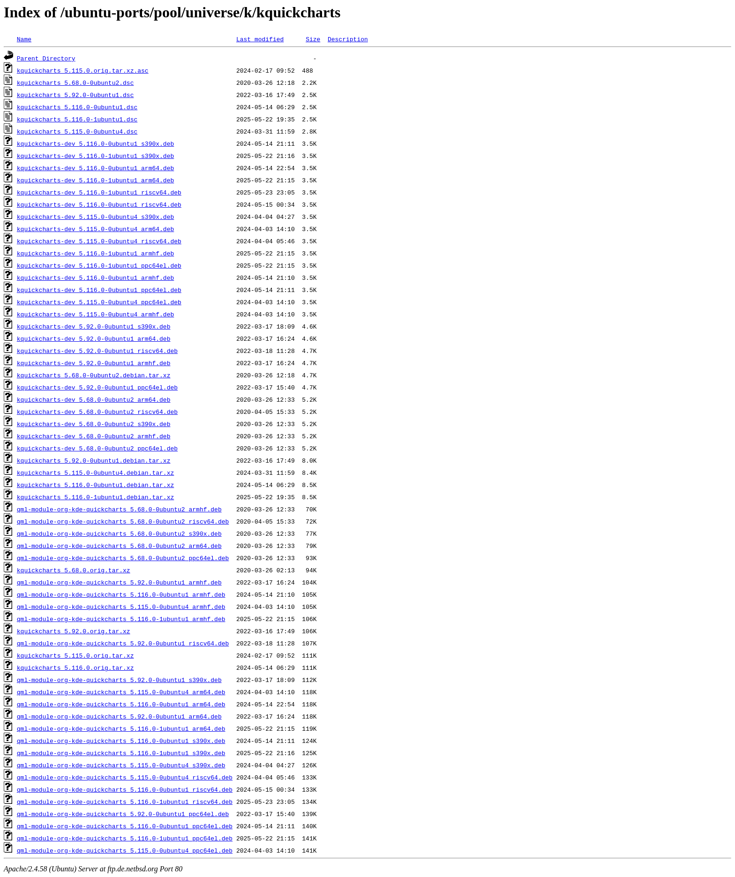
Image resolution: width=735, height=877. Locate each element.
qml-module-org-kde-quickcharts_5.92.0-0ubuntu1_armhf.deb (119, 582)
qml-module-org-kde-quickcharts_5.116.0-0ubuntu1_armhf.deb (121, 594)
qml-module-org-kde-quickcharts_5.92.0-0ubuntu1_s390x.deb (119, 679)
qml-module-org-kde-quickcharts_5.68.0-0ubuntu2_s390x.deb (119, 533)
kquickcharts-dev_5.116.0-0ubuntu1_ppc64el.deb (99, 289)
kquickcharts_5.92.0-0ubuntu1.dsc (75, 94)
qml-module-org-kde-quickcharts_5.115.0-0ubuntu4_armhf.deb (121, 606)
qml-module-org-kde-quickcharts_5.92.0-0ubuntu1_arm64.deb (119, 716)
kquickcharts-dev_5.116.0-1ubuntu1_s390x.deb (95, 155)
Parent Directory (46, 58)
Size (313, 39)
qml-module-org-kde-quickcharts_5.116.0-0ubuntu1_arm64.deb (121, 704)
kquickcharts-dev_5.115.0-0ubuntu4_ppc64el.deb (99, 302)
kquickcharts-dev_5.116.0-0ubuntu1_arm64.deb (95, 168)
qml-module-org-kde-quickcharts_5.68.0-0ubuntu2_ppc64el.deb (123, 558)
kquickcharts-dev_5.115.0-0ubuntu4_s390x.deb (95, 216)
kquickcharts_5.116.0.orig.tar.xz (75, 667)
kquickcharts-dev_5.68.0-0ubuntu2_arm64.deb (94, 399)
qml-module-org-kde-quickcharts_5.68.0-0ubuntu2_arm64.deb (119, 545)
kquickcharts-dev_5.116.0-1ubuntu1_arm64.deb (95, 180)
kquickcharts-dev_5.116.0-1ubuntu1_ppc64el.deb (99, 265)
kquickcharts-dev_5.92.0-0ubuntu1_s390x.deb (94, 326)
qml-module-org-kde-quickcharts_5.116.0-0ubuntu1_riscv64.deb (124, 789)
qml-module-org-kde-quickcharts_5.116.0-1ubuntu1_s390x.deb (121, 753)
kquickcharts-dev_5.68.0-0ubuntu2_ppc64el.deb (97, 448)
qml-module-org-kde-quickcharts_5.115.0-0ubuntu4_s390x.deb (121, 765)
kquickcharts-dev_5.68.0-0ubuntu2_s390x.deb (94, 424)
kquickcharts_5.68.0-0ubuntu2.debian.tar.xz (94, 375)
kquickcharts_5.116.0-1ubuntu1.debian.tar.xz (95, 497)
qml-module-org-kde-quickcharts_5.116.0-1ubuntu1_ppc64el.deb (124, 838)
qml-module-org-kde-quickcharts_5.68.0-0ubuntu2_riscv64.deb (123, 521)
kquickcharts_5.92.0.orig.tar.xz (73, 631)
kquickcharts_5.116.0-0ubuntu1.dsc (77, 107)
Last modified (260, 39)
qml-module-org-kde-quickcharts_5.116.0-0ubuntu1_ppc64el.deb (124, 826)
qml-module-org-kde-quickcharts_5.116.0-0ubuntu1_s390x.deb (121, 740)
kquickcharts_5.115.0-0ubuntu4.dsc (77, 131)
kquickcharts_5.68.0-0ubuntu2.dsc (75, 82)
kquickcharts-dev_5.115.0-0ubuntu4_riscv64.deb (99, 241)
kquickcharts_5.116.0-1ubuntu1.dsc (77, 119)
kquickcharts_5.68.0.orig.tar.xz (73, 570)
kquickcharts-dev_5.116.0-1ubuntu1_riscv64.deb (99, 192)
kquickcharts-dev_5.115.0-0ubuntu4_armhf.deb (95, 314)
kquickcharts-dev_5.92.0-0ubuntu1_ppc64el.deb (97, 387)
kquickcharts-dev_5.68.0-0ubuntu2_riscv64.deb (97, 411)
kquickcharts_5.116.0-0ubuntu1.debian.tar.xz (95, 484)
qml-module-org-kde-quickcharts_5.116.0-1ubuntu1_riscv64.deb (124, 801)
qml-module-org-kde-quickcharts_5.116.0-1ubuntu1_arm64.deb (121, 728)
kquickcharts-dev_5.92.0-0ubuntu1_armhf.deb (94, 363)
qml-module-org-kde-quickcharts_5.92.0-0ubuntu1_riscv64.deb (123, 643)
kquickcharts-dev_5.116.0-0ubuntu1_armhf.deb (95, 277)
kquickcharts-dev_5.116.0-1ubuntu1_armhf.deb (95, 253)
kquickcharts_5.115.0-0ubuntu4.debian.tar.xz (95, 472)
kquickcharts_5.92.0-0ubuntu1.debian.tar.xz (94, 460)
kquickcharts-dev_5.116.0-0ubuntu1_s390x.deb (95, 143)
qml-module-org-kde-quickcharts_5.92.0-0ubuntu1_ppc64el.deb (123, 814)
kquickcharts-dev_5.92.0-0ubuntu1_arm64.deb (94, 338)
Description (348, 39)
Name (24, 39)
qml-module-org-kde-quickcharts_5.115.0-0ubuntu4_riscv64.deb (124, 777)
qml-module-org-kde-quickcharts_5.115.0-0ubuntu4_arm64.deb (121, 692)
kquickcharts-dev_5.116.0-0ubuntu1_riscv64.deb (99, 204)
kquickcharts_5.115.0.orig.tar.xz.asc (83, 70)
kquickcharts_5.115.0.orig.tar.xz (75, 655)
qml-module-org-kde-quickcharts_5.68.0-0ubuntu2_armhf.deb (119, 509)
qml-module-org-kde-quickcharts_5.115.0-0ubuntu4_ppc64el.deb (124, 850)
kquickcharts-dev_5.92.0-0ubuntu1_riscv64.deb (97, 350)
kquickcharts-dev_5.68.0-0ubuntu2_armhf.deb (94, 436)
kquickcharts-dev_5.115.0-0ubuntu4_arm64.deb (95, 229)
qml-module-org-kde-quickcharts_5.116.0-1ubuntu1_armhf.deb (121, 619)
